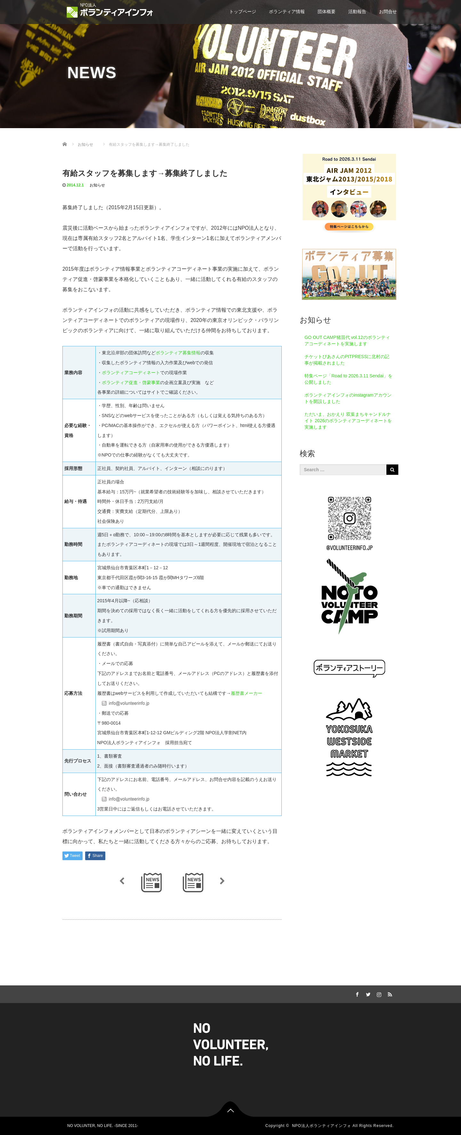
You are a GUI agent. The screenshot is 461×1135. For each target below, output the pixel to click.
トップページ (242, 11)
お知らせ (97, 185)
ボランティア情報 (287, 11)
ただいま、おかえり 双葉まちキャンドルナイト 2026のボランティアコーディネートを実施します (348, 421)
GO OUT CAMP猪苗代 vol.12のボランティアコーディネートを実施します (347, 340)
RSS (389, 993)
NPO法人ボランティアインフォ (321, 1125)
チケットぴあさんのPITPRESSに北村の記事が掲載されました (346, 360)
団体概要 (327, 11)
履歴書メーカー (246, 693)
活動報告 (357, 11)
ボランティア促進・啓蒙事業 (131, 382)
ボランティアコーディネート (131, 372)
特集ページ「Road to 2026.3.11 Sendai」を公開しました (348, 379)
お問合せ (388, 11)
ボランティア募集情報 (178, 352)
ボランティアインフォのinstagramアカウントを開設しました (347, 398)
